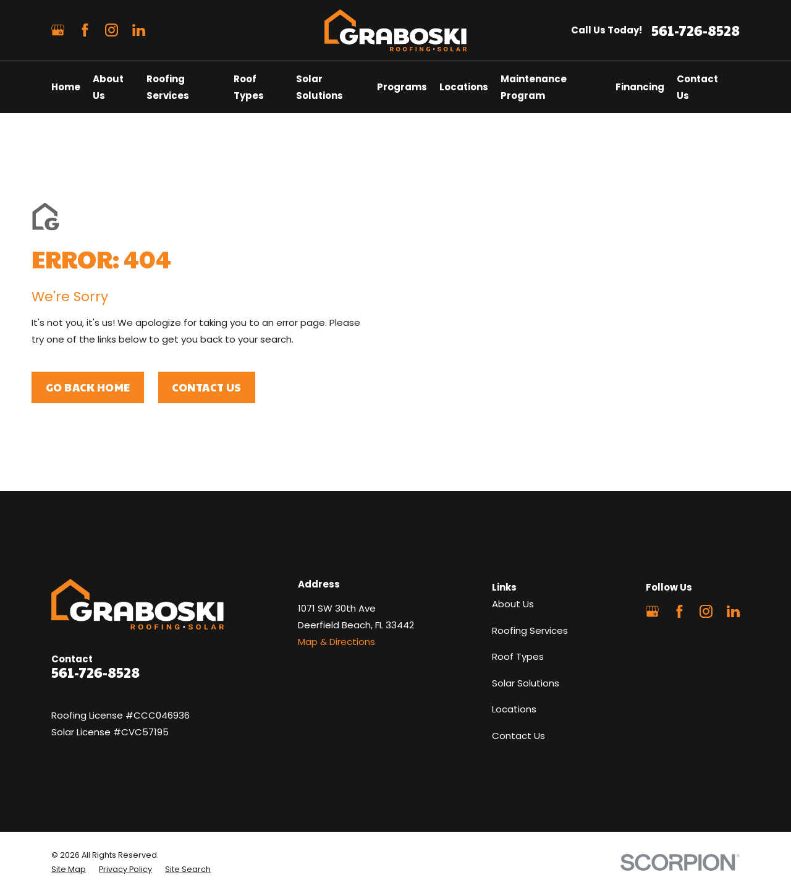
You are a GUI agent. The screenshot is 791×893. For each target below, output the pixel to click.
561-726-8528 (695, 31)
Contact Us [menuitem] (697, 87)
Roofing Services (530, 630)
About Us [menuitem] (108, 87)
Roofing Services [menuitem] (167, 87)
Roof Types (518, 656)
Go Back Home (88, 387)
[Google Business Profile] (57, 30)
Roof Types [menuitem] (249, 87)
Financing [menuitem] (639, 86)
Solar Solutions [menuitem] (319, 87)
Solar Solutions (525, 683)
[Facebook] (84, 30)
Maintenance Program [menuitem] (534, 87)
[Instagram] (111, 30)
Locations (514, 709)
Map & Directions (336, 641)
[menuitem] (68, 870)
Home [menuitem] (65, 86)
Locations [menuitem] (463, 86)
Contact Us (206, 387)
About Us (513, 603)
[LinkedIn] (138, 30)
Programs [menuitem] (402, 86)
